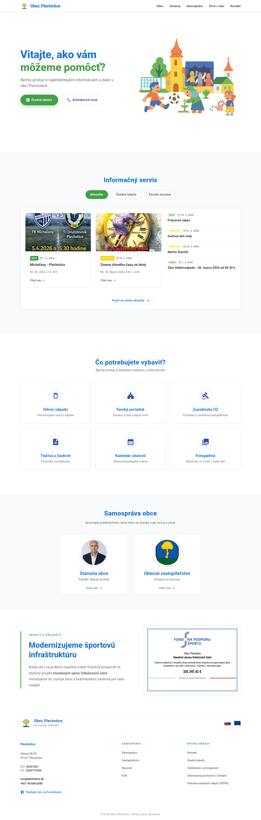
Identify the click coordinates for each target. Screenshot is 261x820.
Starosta (127, 768)
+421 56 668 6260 (31, 783)
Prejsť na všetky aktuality (131, 301)
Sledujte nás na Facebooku (40, 792)
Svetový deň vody (180, 236)
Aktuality (96, 194)
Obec (160, 6)
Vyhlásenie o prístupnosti (202, 768)
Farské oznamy (160, 194)
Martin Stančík (178, 252)
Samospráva (194, 6)
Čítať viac (37, 280)
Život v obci (216, 6)
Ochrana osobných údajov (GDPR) (208, 783)
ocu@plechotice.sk (32, 778)
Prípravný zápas (179, 220)
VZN (124, 775)
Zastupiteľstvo (131, 760)
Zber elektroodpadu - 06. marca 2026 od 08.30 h (201, 268)
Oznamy (175, 6)
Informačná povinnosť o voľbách (207, 775)
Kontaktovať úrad (82, 100)
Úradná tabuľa (39, 100)
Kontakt (235, 6)
